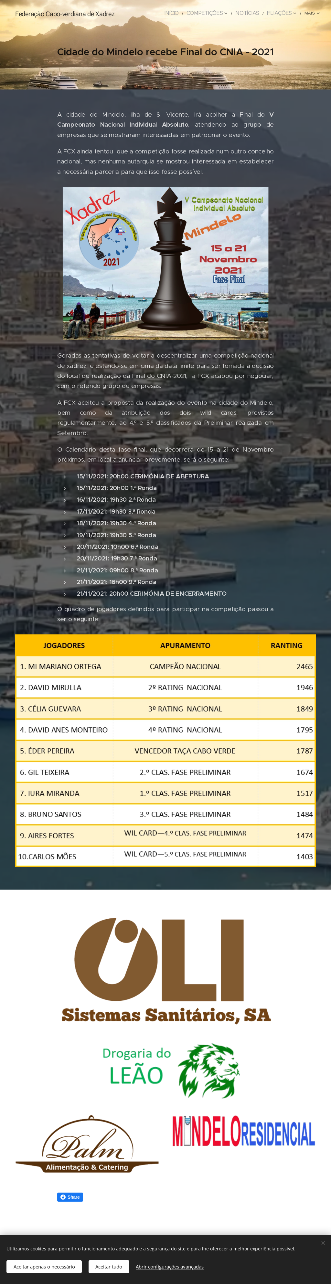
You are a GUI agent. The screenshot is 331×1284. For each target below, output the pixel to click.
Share (70, 1197)
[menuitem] (185, 13)
